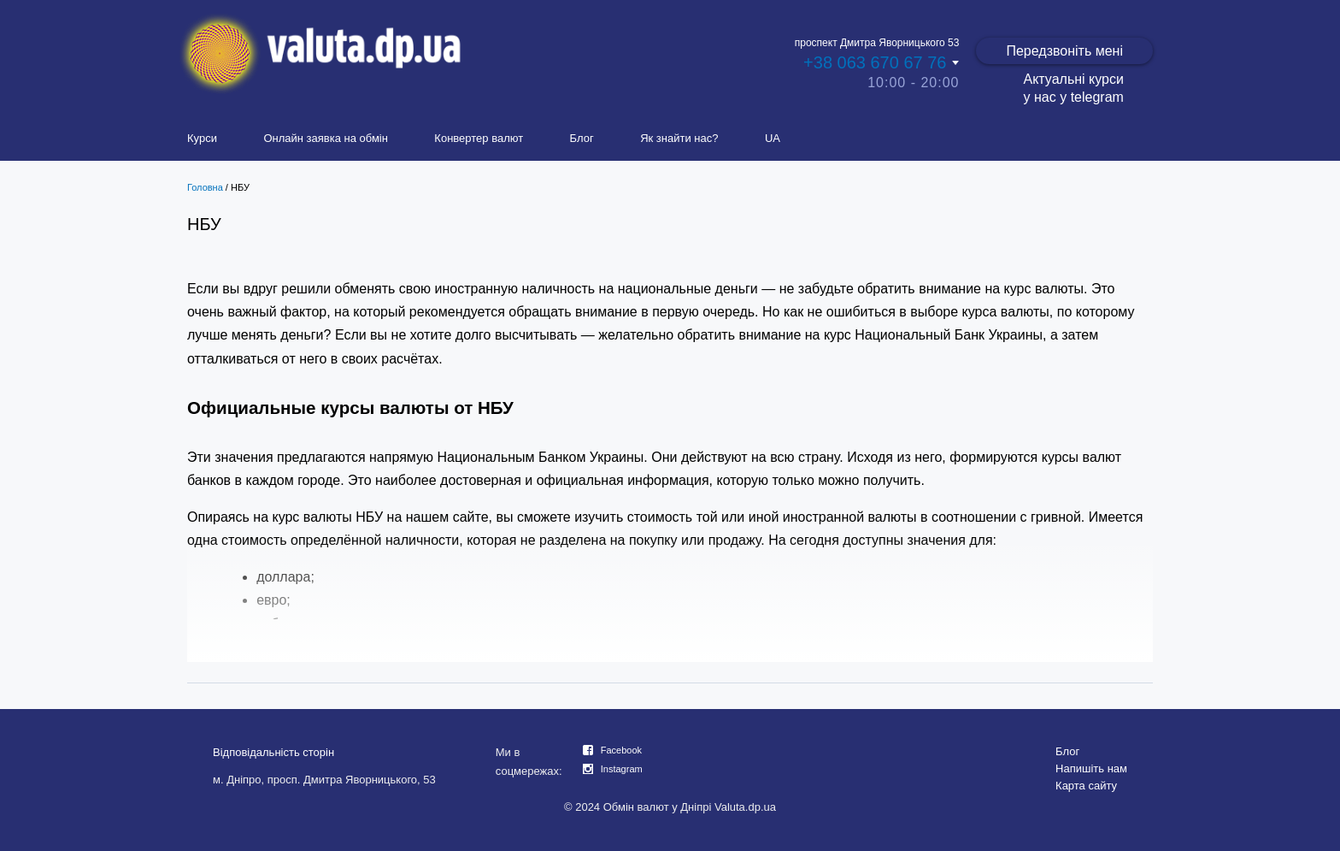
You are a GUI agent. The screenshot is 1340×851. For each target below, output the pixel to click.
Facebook (621, 750)
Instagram (622, 769)
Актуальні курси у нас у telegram (1073, 88)
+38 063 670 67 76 (874, 62)
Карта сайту (1086, 785)
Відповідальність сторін (273, 752)
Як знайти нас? (679, 138)
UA (772, 138)
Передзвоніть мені (1064, 51)
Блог (582, 138)
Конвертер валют (478, 138)
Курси (202, 138)
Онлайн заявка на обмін (325, 138)
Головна (205, 187)
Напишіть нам (1091, 768)
